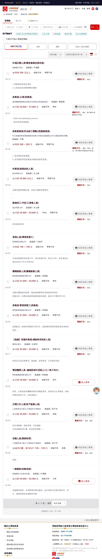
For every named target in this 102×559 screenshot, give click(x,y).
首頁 (15, 14)
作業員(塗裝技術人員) (22, 166)
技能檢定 (45, 3)
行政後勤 (57, 34)
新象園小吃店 (17, 67)
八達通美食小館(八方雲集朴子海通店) (26, 397)
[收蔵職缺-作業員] (8, 176)
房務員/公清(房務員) (22, 96)
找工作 (17, 3)
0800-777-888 (66, 517)
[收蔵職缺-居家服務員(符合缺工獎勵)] (8, 141)
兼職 (88, 9)
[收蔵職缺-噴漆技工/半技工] (8, 209)
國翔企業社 (16, 333)
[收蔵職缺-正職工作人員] (8, 402)
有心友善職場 (81, 34)
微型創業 (38, 3)
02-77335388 (66, 521)
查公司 (18, 21)
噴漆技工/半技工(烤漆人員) (25, 199)
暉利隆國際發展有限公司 (21, 363)
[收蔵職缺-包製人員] (8, 433)
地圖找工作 (33, 21)
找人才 (24, 3)
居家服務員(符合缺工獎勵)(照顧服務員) (31, 129)
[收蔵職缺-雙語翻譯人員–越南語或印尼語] (8, 369)
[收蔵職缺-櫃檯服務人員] (8, 276)
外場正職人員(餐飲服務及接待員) (28, 63)
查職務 (8, 21)
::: (2, 3)
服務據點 (27, 545)
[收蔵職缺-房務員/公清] (8, 106)
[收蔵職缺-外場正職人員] (8, 73)
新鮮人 (77, 9)
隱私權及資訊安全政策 (15, 530)
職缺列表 (29, 14)
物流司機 (68, 34)
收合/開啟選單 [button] (92, 505)
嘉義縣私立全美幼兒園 (21, 460)
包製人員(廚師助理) (21, 425)
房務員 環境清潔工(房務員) (25, 299)
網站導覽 (79, 3)
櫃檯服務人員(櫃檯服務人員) (26, 266)
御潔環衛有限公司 (19, 237)
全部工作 (15, 46)
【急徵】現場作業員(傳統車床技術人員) (31, 329)
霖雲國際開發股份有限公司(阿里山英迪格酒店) (30, 101)
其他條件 (80, 27)
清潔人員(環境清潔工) (22, 232)
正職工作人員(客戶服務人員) (26, 392)
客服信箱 (10, 521)
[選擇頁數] (59, 488)
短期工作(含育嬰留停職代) (27, 34)
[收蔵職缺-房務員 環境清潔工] (8, 307)
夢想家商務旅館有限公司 (21, 270)
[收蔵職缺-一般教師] (8, 465)
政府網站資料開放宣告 (15, 534)
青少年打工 (69, 9)
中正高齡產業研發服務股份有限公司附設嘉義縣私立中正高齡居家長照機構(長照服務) (41, 134)
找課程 (31, 3)
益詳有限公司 (17, 171)
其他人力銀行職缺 (82, 47)
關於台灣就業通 (13, 517)
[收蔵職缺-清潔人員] (8, 242)
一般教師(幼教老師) (21, 455)
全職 (83, 9)
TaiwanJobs (9, 3)
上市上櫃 (45, 34)
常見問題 (87, 3)
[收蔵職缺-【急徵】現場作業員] (8, 337)
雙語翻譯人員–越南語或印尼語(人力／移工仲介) (35, 359)
